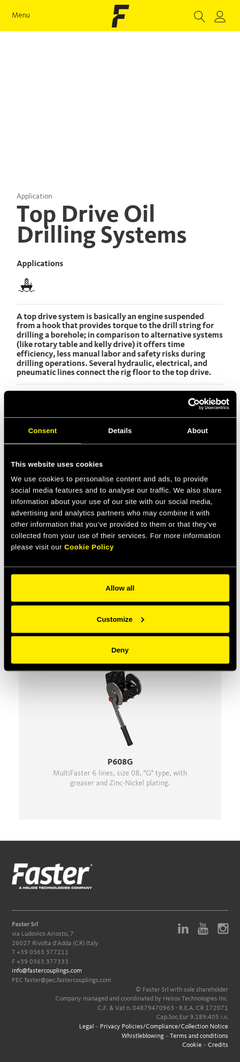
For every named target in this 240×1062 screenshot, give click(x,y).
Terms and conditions (199, 1036)
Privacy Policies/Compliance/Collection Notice (164, 1026)
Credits (218, 1045)
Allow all (120, 588)
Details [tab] (120, 430)
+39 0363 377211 (43, 952)
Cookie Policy (89, 547)
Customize (120, 619)
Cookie (192, 1045)
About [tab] (197, 430)
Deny (120, 650)
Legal (86, 1026)
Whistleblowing (143, 1036)
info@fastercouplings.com (47, 970)
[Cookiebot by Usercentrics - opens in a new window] (187, 404)
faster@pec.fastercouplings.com (68, 980)
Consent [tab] (42, 430)
